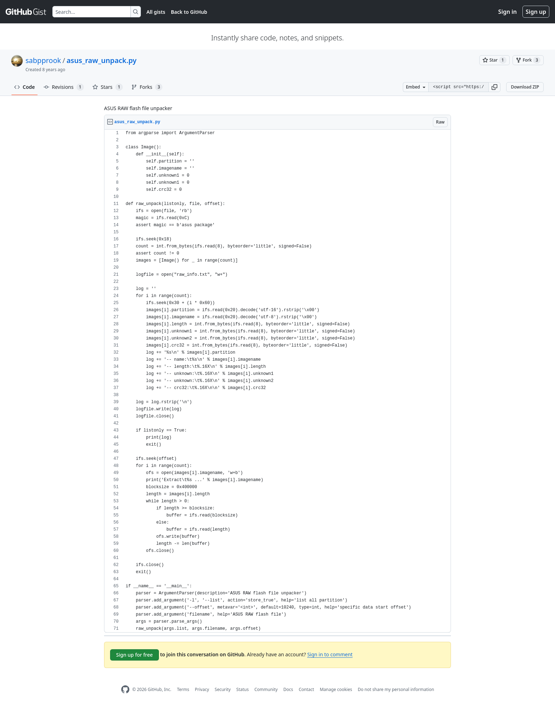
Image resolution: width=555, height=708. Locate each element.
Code (24, 87)
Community (266, 689)
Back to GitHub (189, 11)
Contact (306, 689)
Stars (107, 87)
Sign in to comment (330, 654)
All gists (156, 11)
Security (223, 689)
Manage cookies (336, 689)
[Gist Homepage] (26, 11)
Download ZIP (525, 87)
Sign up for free (134, 654)
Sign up (536, 12)
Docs (288, 689)
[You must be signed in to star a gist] (494, 60)
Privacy (202, 689)
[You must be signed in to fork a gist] (528, 60)
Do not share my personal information (396, 689)
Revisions (64, 87)
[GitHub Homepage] (125, 689)
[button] (494, 87)
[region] (277, 381)
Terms (183, 689)
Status (242, 689)
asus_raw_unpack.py (102, 60)
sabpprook (43, 60)
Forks (147, 87)
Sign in (507, 12)
